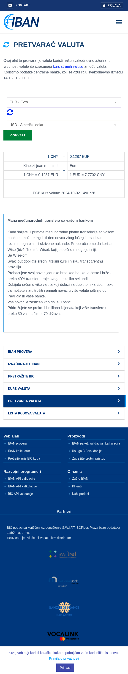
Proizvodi (76, 436)
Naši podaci (80, 494)
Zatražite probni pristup (88, 458)
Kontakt (18, 5)
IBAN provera (17, 443)
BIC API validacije (20, 494)
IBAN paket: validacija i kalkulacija (96, 443)
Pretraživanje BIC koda (24, 458)
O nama (75, 471)
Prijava (111, 5)
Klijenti (77, 486)
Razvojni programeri (22, 471)
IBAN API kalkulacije (22, 486)
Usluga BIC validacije (87, 451)
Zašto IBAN (80, 478)
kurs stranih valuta (68, 66)
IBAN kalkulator (19, 451)
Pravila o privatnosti (64, 658)
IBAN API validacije (21, 478)
